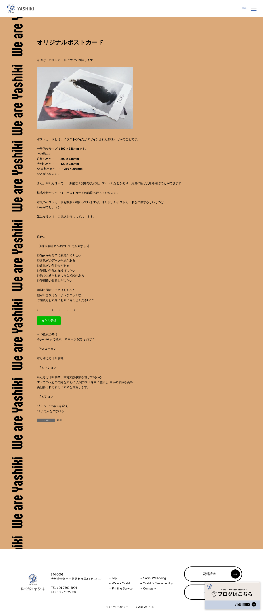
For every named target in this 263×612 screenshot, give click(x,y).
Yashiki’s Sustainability (156, 583)
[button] (49, 320)
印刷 (59, 420)
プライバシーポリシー (117, 607)
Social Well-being (152, 578)
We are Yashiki (119, 583)
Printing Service (120, 588)
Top (112, 578)
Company (147, 588)
